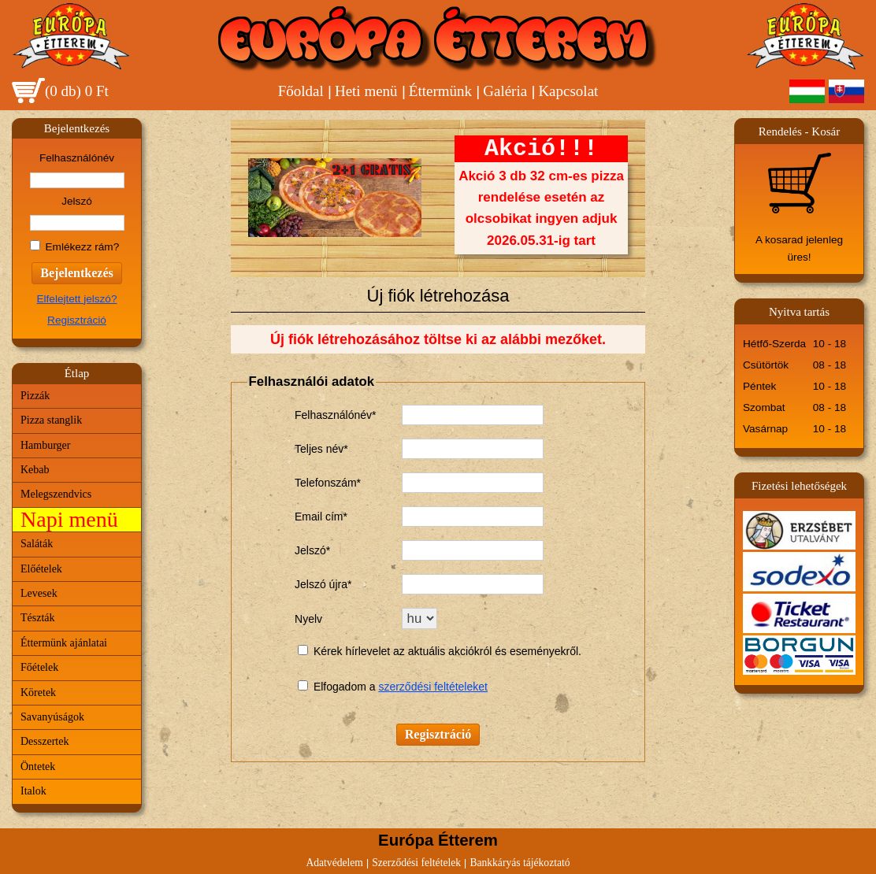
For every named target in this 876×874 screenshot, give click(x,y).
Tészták (37, 618)
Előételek (41, 569)
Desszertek (44, 741)
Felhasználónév (76, 158)
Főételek (39, 667)
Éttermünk (440, 91)
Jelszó (76, 201)
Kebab (35, 470)
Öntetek (37, 766)
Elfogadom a (346, 686)
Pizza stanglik (51, 420)
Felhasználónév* (336, 415)
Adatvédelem (334, 862)
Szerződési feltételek (416, 862)
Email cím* (321, 516)
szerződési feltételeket (433, 686)
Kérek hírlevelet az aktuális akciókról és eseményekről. (447, 651)
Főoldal (301, 91)
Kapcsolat (568, 91)
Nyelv (308, 619)
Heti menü (366, 91)
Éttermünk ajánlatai (63, 643)
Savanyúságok (52, 717)
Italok (33, 791)
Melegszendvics (55, 494)
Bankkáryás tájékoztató (520, 862)
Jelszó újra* (323, 584)
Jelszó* (312, 550)
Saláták (36, 544)
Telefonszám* (328, 482)
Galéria (505, 91)
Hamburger (45, 445)
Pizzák (35, 396)
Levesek (39, 593)
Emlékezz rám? (83, 247)
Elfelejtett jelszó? (76, 299)
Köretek (38, 692)
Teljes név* (321, 449)
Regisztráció (76, 320)
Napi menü (69, 519)
